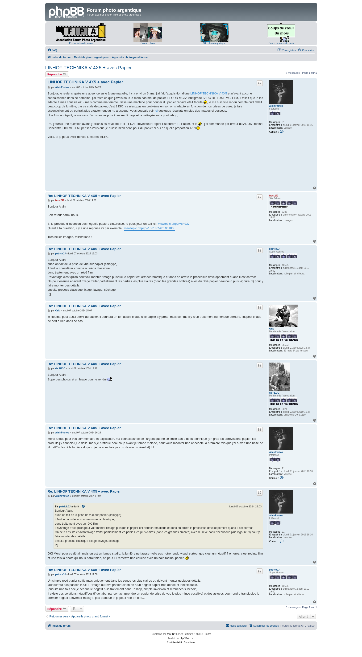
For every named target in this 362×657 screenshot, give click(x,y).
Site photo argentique (214, 43)
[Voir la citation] (83, 506)
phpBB (170, 634)
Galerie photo (148, 43)
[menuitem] (52, 50)
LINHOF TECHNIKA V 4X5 (208, 93)
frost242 (274, 195)
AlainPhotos (276, 106)
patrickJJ (274, 249)
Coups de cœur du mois (281, 43)
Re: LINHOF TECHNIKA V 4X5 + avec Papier (84, 196)
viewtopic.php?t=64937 (173, 223)
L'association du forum (81, 43)
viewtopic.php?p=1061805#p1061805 (149, 228)
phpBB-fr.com (187, 638)
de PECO (274, 393)
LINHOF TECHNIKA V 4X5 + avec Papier (88, 67)
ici (156, 110)
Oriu (271, 328)
